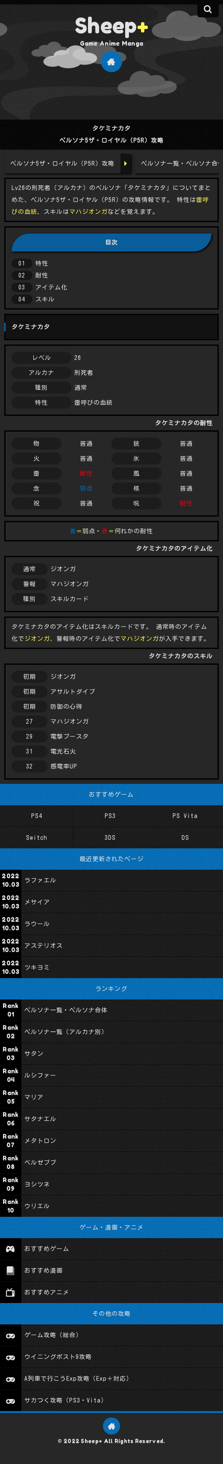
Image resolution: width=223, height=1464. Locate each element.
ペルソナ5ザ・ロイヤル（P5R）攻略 (62, 164)
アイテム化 (51, 287)
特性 (41, 263)
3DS (110, 838)
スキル (45, 299)
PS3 (110, 816)
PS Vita (185, 816)
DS (185, 838)
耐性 (41, 275)
